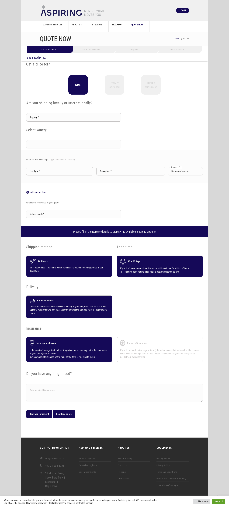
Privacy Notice (163, 459)
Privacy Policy (163, 465)
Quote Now (123, 479)
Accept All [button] (218, 501)
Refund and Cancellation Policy (171, 479)
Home (177, 39)
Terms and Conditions (166, 472)
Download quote (64, 414)
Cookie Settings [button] (201, 501)
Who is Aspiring (125, 459)
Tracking (122, 472)
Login (183, 10)
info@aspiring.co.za (54, 459)
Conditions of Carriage (167, 485)
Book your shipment (39, 414)
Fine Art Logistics (87, 459)
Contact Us (123, 465)
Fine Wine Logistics (88, 465)
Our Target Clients (87, 472)
